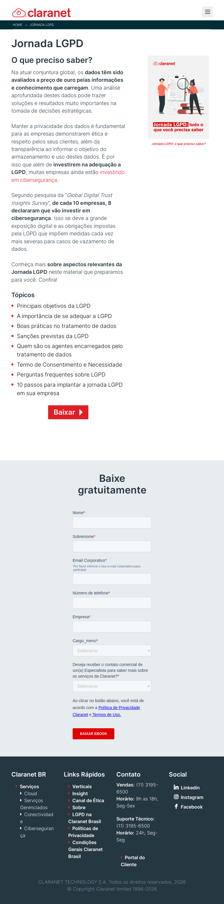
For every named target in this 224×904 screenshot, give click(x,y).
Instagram (192, 797)
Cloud (30, 793)
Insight (80, 793)
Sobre (78, 807)
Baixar (64, 412)
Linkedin (190, 788)
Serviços (29, 786)
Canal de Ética (88, 800)
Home (17, 25)
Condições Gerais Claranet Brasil (85, 849)
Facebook (192, 807)
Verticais (82, 786)
